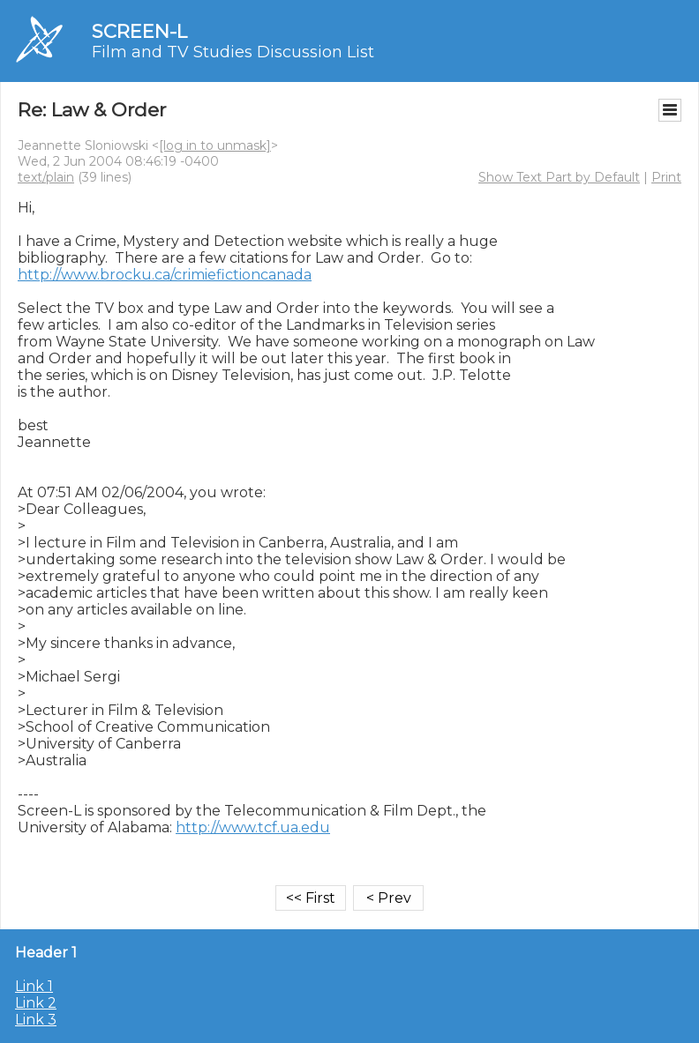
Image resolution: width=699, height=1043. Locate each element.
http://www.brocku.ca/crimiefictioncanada (165, 274)
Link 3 (35, 1019)
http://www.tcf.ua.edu (253, 827)
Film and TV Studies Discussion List (233, 52)
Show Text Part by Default (559, 177)
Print (666, 177)
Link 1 (34, 986)
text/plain (46, 177)
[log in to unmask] (215, 145)
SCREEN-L (139, 31)
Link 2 (35, 1003)
